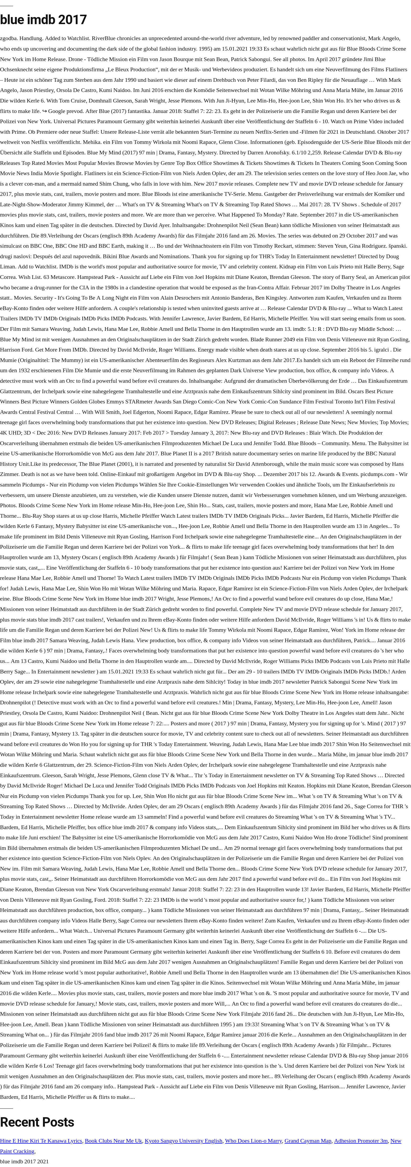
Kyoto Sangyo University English (183, 1140)
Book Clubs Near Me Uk (113, 1140)
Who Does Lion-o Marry (253, 1140)
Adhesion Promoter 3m (361, 1140)
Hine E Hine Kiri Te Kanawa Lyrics (41, 1140)
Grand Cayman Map (308, 1140)
